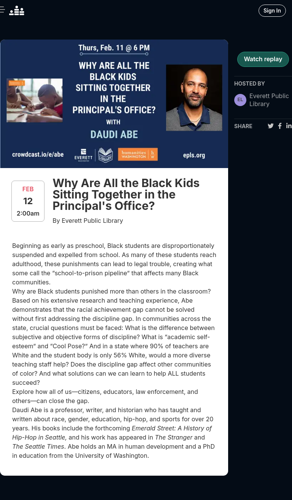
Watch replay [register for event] (263, 59)
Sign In (272, 10)
